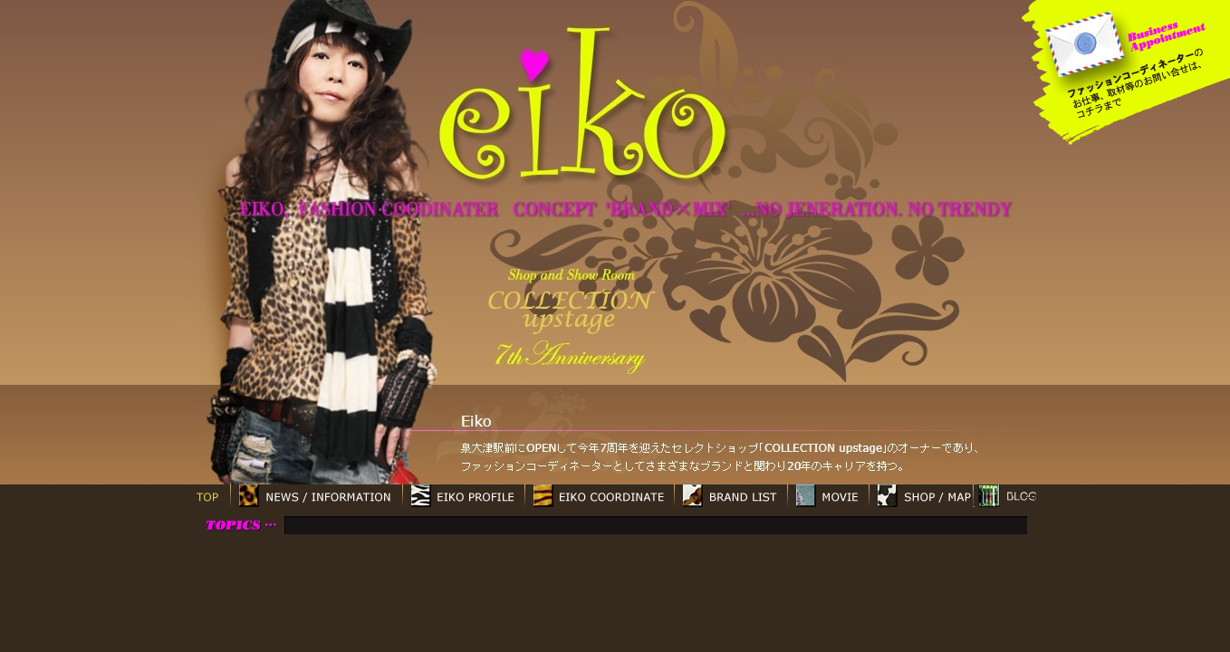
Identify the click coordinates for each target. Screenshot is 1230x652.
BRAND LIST (730, 495)
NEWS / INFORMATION (316, 495)
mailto (1085, 43)
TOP (207, 495)
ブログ (1007, 495)
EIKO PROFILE (463, 495)
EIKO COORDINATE (599, 495)
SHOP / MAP (921, 495)
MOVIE (828, 495)
